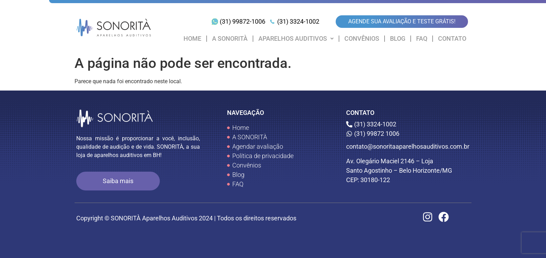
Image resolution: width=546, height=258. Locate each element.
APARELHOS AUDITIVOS (296, 39)
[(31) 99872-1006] (239, 21)
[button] (296, 39)
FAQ (421, 39)
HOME (192, 39)
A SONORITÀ (230, 39)
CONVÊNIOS (361, 39)
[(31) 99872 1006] (408, 133)
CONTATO (452, 39)
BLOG (397, 39)
